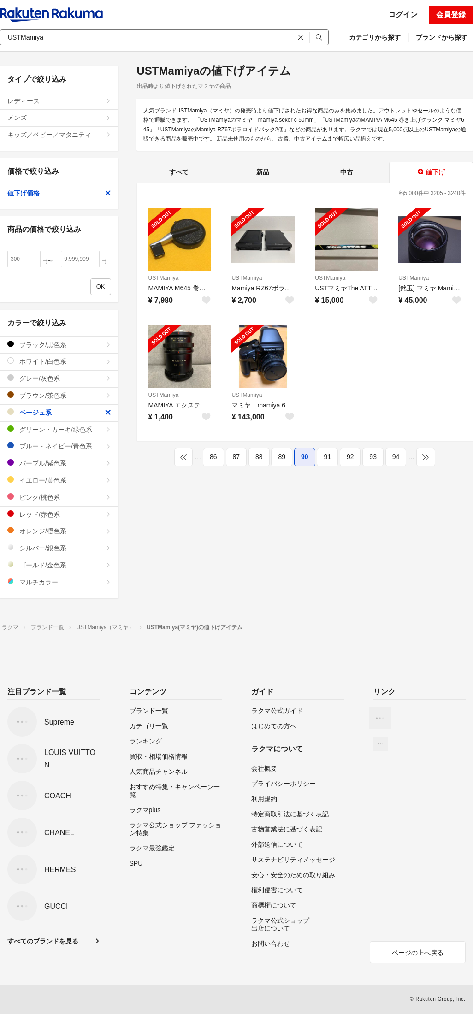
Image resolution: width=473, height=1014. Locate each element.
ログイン (403, 14)
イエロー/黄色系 (59, 480)
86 (213, 456)
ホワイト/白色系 (59, 361)
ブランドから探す (441, 37)
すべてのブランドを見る (42, 941)
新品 (262, 172)
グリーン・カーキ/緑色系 (59, 429)
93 (373, 456)
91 (327, 456)
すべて (179, 172)
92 (350, 456)
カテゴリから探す (375, 37)
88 (259, 456)
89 (281, 456)
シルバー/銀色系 (59, 548)
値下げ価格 (59, 193)
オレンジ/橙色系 (59, 531)
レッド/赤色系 (59, 514)
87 (236, 456)
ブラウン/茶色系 (59, 395)
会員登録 (451, 14)
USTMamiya (163, 278)
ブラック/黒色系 (59, 344)
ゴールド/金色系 (59, 565)
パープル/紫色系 (59, 463)
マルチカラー (59, 582)
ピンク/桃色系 (59, 497)
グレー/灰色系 (59, 378)
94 (396, 456)
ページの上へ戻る (417, 952)
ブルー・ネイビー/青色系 (59, 446)
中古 (346, 172)
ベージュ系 (59, 412)
